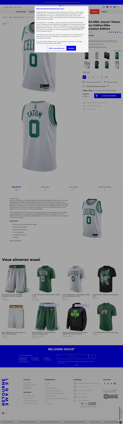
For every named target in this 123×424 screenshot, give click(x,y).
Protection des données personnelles (48, 43)
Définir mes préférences (56, 48)
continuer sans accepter (77, 27)
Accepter (71, 48)
